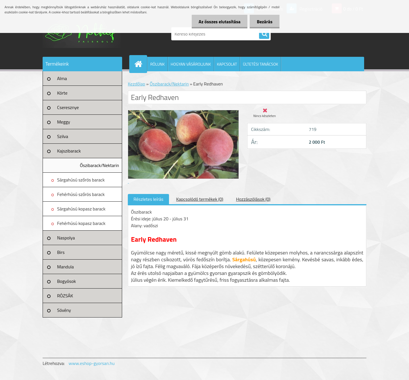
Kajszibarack (69, 150)
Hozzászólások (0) (253, 199)
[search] (264, 34)
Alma (62, 78)
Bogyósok (66, 281)
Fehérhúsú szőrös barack (81, 194)
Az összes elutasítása (219, 21)
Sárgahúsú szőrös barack (81, 179)
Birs (60, 252)
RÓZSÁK (65, 295)
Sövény (64, 310)
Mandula (65, 266)
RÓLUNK (157, 64)
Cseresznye (68, 107)
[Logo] (82, 34)
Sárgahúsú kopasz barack (81, 208)
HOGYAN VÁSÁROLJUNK (191, 64)
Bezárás (264, 21)
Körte (62, 92)
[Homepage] (140, 64)
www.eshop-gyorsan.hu (92, 363)
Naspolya (66, 237)
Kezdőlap (136, 83)
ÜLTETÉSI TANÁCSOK (260, 64)
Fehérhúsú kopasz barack (81, 223)
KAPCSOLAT (227, 64)
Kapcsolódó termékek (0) (199, 199)
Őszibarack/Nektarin (99, 165)
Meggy (63, 121)
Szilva (62, 136)
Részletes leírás (148, 199)
